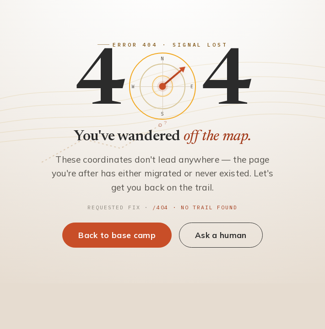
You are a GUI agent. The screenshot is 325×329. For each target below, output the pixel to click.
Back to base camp (117, 235)
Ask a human (221, 235)
